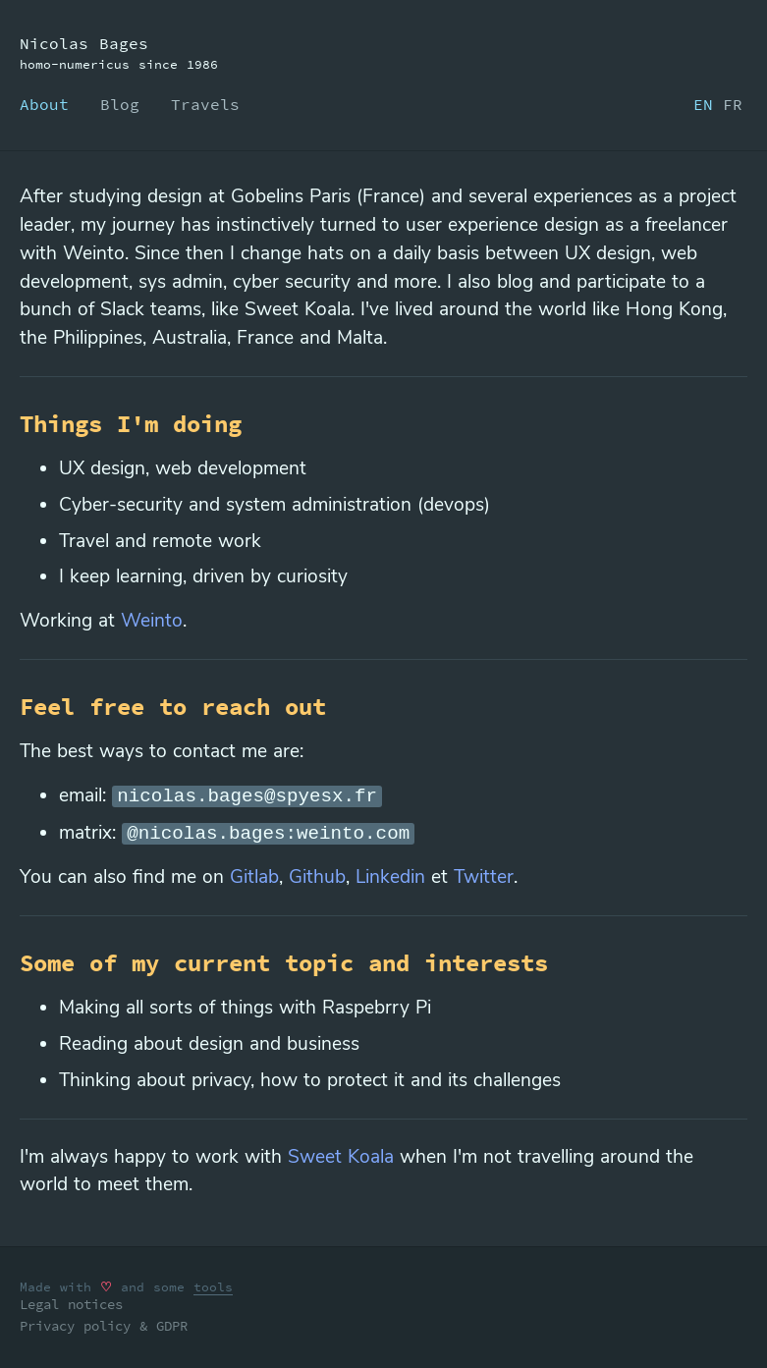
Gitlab (254, 877)
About (44, 104)
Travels (205, 104)
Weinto (152, 620)
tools (213, 1286)
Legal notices (71, 1304)
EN (703, 104)
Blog (119, 104)
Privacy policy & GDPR (104, 1326)
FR (732, 104)
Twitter (484, 877)
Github (317, 877)
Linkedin (390, 877)
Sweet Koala (341, 1157)
